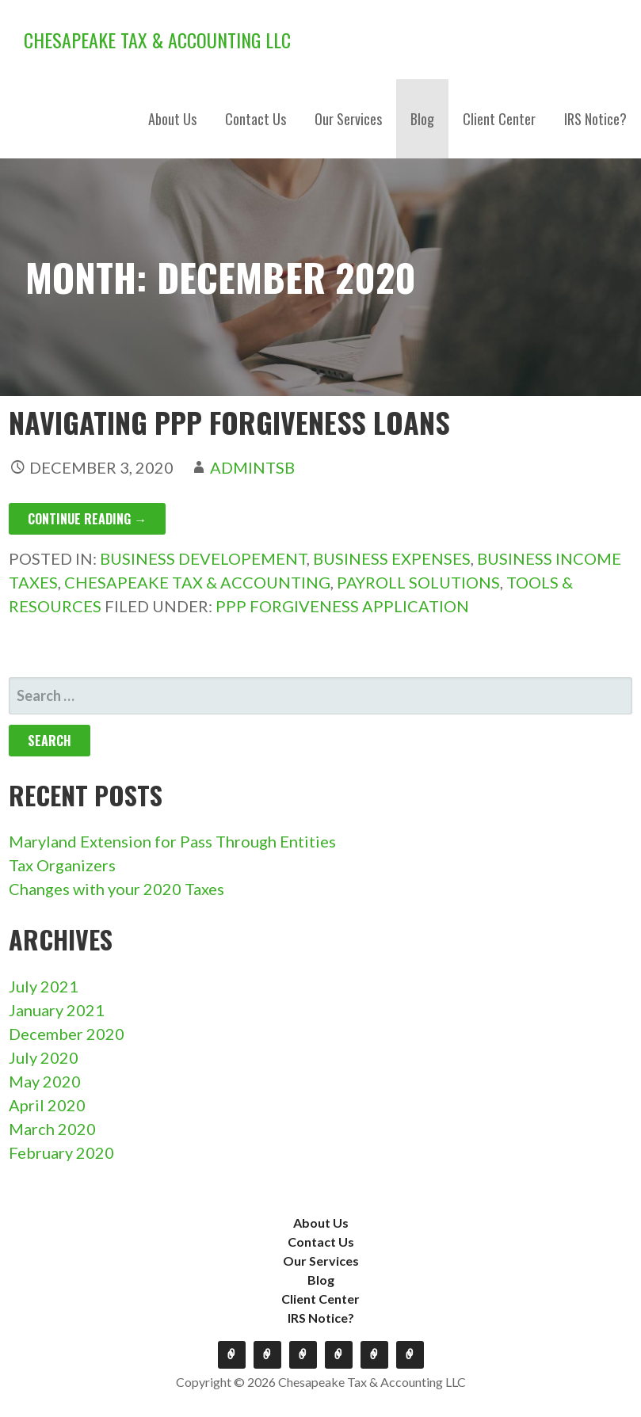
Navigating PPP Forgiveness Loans (229, 422)
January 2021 (57, 1009)
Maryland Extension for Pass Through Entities (172, 841)
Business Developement (203, 558)
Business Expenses (392, 558)
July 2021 (43, 986)
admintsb (252, 467)
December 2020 (66, 1033)
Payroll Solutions (418, 582)
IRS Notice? (595, 119)
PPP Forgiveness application (342, 605)
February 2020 (61, 1152)
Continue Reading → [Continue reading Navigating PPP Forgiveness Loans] (87, 518)
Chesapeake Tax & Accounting (197, 582)
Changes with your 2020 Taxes (116, 888)
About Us (172, 119)
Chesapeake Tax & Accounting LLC (157, 39)
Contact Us (255, 119)
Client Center (499, 119)
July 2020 (43, 1057)
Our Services (348, 119)
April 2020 (47, 1104)
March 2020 (52, 1128)
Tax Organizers (62, 864)
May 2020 (45, 1081)
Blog (422, 119)
